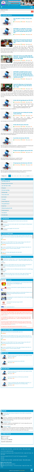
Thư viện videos (5, 214)
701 (31, 126)
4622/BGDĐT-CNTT (7, 421)
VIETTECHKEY (22, 470)
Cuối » (28, 175)
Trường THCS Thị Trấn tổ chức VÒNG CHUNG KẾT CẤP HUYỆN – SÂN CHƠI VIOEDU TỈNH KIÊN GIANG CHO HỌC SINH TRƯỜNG (23, 57)
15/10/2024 (4, 249)
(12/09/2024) (24, 326)
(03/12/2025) (9, 288)
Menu (4, 179)
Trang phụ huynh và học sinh (7, 183)
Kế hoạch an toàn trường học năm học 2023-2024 (23, 150)
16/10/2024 (4, 244)
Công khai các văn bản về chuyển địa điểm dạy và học (12, 331)
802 (31, 102)
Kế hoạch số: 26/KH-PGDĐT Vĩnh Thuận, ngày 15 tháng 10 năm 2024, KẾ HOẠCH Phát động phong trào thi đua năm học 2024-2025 (17, 265)
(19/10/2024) (5, 319)
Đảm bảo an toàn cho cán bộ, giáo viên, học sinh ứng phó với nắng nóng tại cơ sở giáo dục (17, 225)
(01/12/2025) (9, 303)
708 (31, 60)
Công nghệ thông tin (7, 15)
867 (31, 44)
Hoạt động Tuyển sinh (6, 181)
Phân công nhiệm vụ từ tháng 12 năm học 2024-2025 (22, 19)
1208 (13, 373)
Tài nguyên (4, 199)
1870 (31, 115)
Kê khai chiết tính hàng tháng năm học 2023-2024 (23, 100)
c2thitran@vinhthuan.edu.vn (10, 463)
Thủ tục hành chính (5, 194)
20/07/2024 (23, 44)
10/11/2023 (23, 88)
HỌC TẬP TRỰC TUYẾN (6, 185)
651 (31, 21)
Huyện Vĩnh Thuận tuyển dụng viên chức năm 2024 (12, 252)
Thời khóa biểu (4, 192)
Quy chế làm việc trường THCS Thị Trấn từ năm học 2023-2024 (15, 220)
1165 (13, 362)
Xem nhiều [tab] (9, 280)
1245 (13, 378)
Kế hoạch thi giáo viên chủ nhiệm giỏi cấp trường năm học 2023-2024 (22, 113)
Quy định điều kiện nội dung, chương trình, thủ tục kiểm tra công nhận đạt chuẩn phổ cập (17, 414)
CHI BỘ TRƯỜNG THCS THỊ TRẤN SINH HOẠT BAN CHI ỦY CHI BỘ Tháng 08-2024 (18, 270)
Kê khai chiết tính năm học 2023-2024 (20, 124)
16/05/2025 (4, 333)
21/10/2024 (4, 239)
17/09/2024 (23, 34)
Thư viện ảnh (4, 212)
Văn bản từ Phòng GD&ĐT (8, 329)
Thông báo (5, 310)
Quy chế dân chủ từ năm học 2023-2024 (21, 138)
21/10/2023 (23, 102)
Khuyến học (4, 205)
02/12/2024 (23, 21)
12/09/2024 (4, 253)
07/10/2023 (23, 115)
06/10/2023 (23, 152)
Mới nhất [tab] (4, 280)
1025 (31, 88)
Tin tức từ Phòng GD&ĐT (8, 233)
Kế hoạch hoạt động (5, 190)
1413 (31, 152)
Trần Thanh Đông (17, 21)
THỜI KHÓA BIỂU (6, 218)
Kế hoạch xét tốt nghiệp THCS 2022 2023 (11, 228)
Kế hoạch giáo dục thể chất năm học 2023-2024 (22, 163)
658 (31, 34)
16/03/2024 (23, 60)
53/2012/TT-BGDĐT (7, 426)
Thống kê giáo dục (5, 210)
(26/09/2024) (13, 324)
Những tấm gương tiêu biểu (7, 208)
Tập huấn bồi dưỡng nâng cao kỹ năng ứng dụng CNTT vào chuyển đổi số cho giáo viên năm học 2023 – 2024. (22, 86)
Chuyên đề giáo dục (5, 201)
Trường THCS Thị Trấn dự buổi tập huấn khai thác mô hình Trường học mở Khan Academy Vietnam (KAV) (22, 41)
